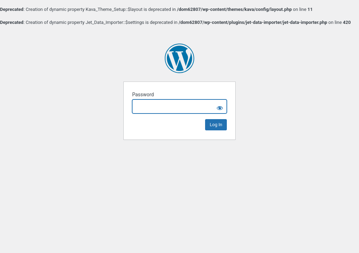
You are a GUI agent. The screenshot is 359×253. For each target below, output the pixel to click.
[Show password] (220, 106)
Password (143, 94)
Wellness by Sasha (179, 58)
